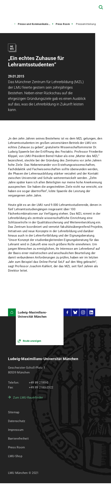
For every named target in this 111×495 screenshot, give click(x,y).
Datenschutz (16, 421)
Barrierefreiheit (18, 438)
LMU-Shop (15, 456)
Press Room (63, 24)
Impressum (16, 430)
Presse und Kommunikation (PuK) (36, 24)
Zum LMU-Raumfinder (28, 397)
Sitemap (13, 412)
